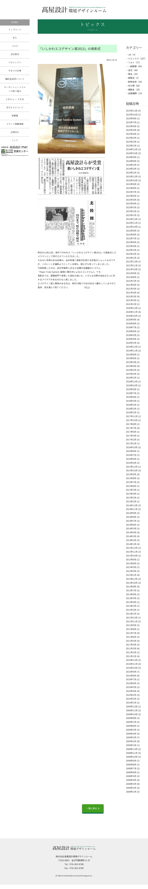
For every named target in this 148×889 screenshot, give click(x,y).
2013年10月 (132, 555)
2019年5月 (131, 362)
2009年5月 (131, 729)
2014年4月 (131, 532)
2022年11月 (132, 222)
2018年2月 (131, 408)
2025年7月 (131, 122)
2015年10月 (132, 470)
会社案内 (14, 54)
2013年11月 (132, 551)
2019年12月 (132, 346)
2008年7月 (131, 768)
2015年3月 (131, 497)
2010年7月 (131, 679)
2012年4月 (131, 602)
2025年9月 (131, 118)
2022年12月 (132, 219)
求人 (15, 38)
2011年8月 (131, 629)
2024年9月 (131, 157)
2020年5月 (131, 335)
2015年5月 (131, 489)
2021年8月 (131, 277)
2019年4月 (131, 366)
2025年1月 (131, 145)
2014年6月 (131, 524)
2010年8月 (131, 675)
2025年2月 (131, 141)
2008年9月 (131, 760)
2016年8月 (131, 451)
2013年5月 (131, 567)
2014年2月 (131, 540)
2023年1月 (131, 215)
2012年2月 (131, 609)
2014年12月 (132, 505)
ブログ (15, 46)
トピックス (133, 58)
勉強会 (131, 77)
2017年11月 (132, 416)
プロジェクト (14, 63)
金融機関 (132, 93)
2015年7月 (131, 482)
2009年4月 (131, 733)
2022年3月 (131, 250)
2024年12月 (132, 149)
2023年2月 (131, 211)
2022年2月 (131, 253)
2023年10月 (132, 180)
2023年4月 (131, 203)
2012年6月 (131, 594)
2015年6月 (131, 486)
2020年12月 (132, 308)
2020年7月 (131, 327)
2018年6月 (131, 396)
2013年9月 (131, 559)
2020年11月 (132, 311)
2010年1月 (131, 702)
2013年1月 (131, 574)
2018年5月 (131, 400)
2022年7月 (131, 238)
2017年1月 (131, 443)
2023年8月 (131, 188)
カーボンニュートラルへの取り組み (15, 90)
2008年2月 (131, 787)
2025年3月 (131, 137)
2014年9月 (131, 513)
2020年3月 (131, 342)
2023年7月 (131, 191)
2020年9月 (131, 319)
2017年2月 (131, 439)
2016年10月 (132, 447)
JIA (129, 54)
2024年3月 (131, 164)
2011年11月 (132, 621)
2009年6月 (131, 725)
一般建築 (132, 66)
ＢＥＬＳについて (14, 109)
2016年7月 (131, 455)
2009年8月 (131, 718)
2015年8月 (131, 478)
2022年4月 (131, 246)
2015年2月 (131, 501)
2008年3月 (131, 783)
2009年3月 (131, 737)
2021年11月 (132, 265)
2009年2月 (131, 741)
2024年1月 (131, 172)
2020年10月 (132, 315)
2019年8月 (131, 354)
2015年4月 (131, 493)
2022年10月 (132, 226)
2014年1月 (131, 544)
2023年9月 (131, 184)
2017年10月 (132, 420)
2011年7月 (131, 633)
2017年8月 (131, 424)
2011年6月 (131, 636)
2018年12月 (132, 381)
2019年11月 (132, 350)
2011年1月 (131, 656)
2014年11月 (132, 509)
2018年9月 (131, 389)
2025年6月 (131, 126)
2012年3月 (131, 605)
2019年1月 (131, 377)
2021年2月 (131, 300)
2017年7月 (131, 428)
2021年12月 (132, 261)
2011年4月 (131, 644)
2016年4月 (131, 462)
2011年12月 (132, 617)
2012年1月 (131, 613)
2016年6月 (131, 458)
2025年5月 (131, 130)
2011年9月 (131, 625)
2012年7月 (131, 590)
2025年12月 (132, 110)
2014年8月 (131, 516)
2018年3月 (131, 404)
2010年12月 (132, 660)
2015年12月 (132, 466)
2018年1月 (131, 412)
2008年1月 (131, 791)
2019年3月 (131, 369)
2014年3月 (131, 536)
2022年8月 (131, 234)
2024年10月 (132, 153)
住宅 (130, 70)
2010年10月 (132, 667)
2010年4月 (131, 691)
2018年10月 (132, 385)
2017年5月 (131, 435)
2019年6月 (131, 358)
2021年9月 (131, 273)
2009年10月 (132, 714)
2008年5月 (131, 776)
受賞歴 (15, 117)
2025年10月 (132, 114)
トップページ (14, 29)
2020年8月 (131, 323)
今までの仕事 (14, 71)
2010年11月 (132, 663)
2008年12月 (132, 749)
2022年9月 (131, 230)
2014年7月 (131, 520)
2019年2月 (131, 373)
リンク (15, 143)
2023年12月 (132, 176)
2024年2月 (131, 168)
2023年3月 (131, 207)
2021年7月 (131, 280)
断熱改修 (132, 81)
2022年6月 (131, 242)
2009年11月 (132, 710)
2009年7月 (131, 721)
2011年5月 (131, 640)
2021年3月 (131, 296)
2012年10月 (132, 582)
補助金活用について (14, 80)
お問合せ (14, 134)
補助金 (131, 89)
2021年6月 (131, 284)
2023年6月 (131, 195)
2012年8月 (131, 586)
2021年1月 (131, 304)
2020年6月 (131, 331)
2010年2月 (131, 698)
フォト (131, 62)
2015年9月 (131, 474)
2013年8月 (131, 563)
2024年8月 (131, 161)
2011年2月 (131, 652)
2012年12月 (132, 578)
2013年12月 (132, 547)
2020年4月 (131, 338)
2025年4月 (131, 133)
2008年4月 (131, 780)
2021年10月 (132, 269)
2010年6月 (131, 683)
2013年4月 (131, 571)
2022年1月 (131, 257)
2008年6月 (131, 772)
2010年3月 (131, 694)
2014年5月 (131, 528)
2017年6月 (131, 431)
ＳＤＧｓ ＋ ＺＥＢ (15, 101)
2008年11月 (132, 753)
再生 (130, 74)
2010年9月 (131, 671)
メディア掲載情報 (14, 126)
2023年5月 (131, 199)
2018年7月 (131, 393)
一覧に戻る (91, 808)
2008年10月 (132, 756)
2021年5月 (131, 288)
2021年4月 (131, 292)
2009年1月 (131, 745)
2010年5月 (131, 687)
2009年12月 (132, 706)
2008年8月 (131, 764)
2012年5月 (131, 598)
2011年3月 (131, 648)
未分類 (131, 85)
